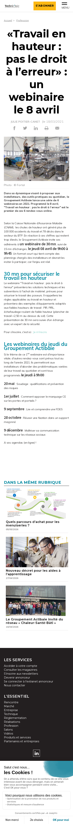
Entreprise (11, 710)
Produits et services (17, 737)
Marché (9, 706)
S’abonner (45, 5)
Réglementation (15, 718)
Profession (22, 20)
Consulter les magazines (20, 670)
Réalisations (12, 722)
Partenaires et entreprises (21, 741)
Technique (11, 714)
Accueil (8, 20)
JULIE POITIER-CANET (25, 121)
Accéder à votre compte (20, 666)
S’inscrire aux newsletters (21, 673)
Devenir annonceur (17, 677)
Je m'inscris (40, 332)
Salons (8, 729)
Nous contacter (14, 685)
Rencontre (11, 702)
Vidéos (8, 733)
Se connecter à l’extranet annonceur (28, 681)
